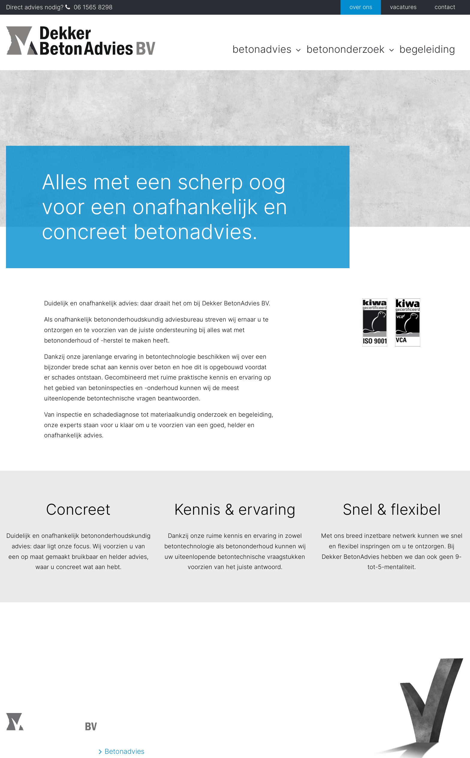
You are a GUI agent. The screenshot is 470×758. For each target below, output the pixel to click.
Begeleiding (427, 49)
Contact (445, 7)
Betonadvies (261, 49)
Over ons (361, 7)
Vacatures (403, 7)
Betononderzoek (345, 49)
